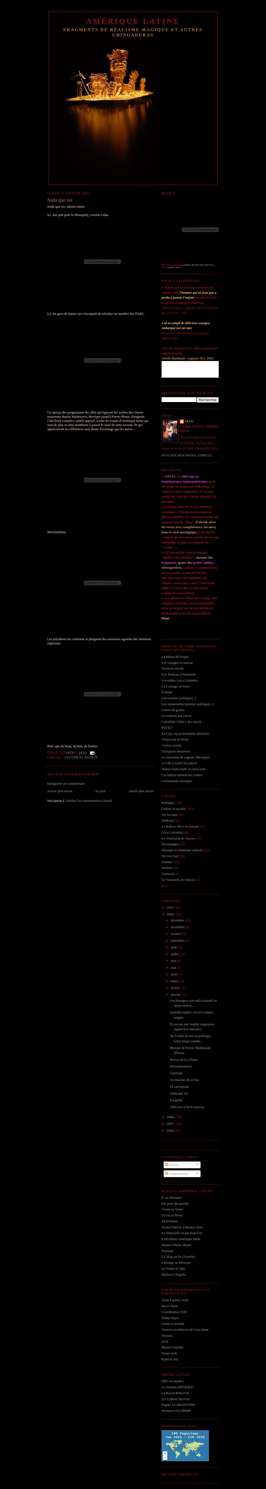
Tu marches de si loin (184, 1080)
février (176, 988)
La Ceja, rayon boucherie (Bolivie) (185, 734)
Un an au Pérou (172, 1215)
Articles (172, 1165)
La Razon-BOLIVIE (175, 1393)
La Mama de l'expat (175, 657)
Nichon (166, 868)
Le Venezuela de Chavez (178, 880)
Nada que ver (179, 1093)
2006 (170, 1130)
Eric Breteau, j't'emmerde (179, 674)
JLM (165, 1341)
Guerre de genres (173, 710)
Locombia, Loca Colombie (180, 680)
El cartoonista (179, 1086)
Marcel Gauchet (172, 1347)
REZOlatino (170, 1221)
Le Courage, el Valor (176, 686)
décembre (178, 920)
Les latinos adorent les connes (182, 775)
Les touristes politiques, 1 (179, 698)
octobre (176, 934)
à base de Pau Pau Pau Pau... (199, 265)
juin (174, 961)
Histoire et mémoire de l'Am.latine (185, 1329)
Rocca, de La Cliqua (183, 1059)
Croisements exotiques (177, 781)
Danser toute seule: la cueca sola (183, 769)
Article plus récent (59, 791)
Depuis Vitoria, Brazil (176, 1245)
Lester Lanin (173, 267)
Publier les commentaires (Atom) (89, 801)
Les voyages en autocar (177, 663)
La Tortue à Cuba (173, 1268)
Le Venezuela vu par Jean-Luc (182, 1233)
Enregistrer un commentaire (66, 783)
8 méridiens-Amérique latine (181, 1239)
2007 (170, 1124)
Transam (167, 1251)
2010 (170, 907)
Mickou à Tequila (173, 1274)
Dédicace (168, 820)
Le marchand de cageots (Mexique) (185, 757)
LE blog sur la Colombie (178, 1256)
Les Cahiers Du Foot (176, 1399)
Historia (167, 1335)
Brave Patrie (170, 1306)
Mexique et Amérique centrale (182, 850)
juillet (175, 954)
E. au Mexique (171, 1197)
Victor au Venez (172, 1209)
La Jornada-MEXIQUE (177, 1387)
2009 (170, 914)
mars (174, 981)
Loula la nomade (173, 1324)
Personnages (170, 844)
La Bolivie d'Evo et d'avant (180, 826)
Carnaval (168, 874)
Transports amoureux (176, 751)
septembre (178, 940)
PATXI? (167, 728)
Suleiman (176, 1073)
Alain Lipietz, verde (175, 1300)
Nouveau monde (173, 668)
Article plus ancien (141, 791)
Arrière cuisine (172, 745)
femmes (167, 862)
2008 (170, 1117)
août (174, 947)
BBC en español (173, 1381)
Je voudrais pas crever (176, 716)
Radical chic (170, 1359)
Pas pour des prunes (175, 1203)
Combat (167, 692)
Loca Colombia (172, 832)
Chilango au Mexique (176, 1262)
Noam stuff (169, 1353)
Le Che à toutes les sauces (179, 763)
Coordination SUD (174, 1312)
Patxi (189, 421)
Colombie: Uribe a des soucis (181, 722)
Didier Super (170, 1318)
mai (174, 967)
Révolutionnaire (181, 1066)
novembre (178, 927)
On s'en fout (170, 856)
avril (174, 974)
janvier (176, 994)
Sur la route (169, 815)
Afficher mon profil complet (187, 455)
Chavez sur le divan (175, 739)
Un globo (176, 1100)
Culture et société (81, 757)
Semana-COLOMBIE (176, 1411)
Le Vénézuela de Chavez (178, 838)
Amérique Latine (133, 21)
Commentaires (176, 1174)
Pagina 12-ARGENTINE (178, 1405)
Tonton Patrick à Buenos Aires (182, 1227)
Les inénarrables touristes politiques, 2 (188, 704)
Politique (168, 803)
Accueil (100, 791)
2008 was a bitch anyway (187, 1107)
